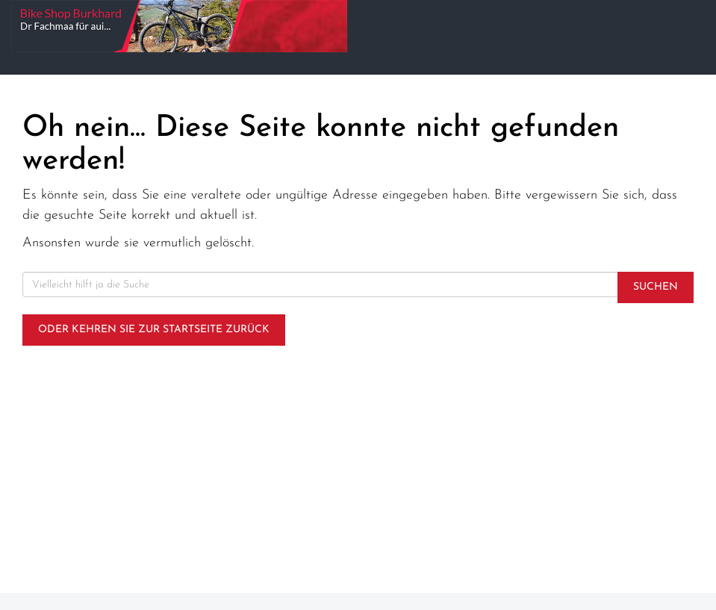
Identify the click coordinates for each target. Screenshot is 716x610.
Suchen (655, 287)
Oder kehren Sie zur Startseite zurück (154, 329)
